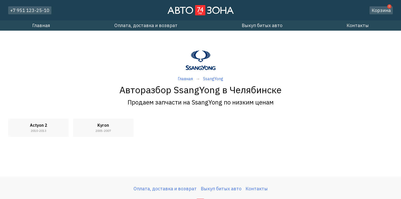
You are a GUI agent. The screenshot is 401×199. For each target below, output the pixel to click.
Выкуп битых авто (262, 25)
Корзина (382, 9)
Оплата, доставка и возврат (145, 25)
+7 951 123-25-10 (29, 10)
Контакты (358, 25)
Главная (41, 25)
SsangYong (213, 78)
